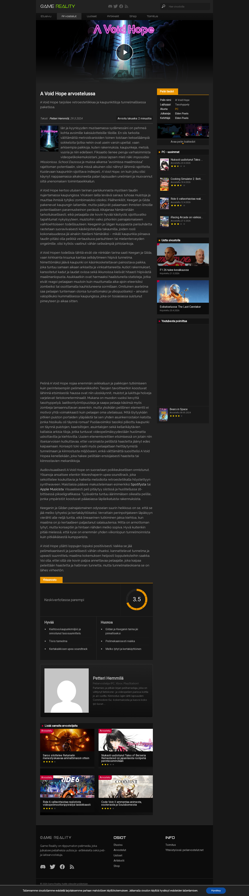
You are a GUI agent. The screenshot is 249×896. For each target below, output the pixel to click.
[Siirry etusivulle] (58, 6)
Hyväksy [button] (216, 890)
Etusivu (46, 16)
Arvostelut (69, 16)
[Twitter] (52, 867)
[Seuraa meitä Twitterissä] (115, 6)
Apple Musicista (52, 489)
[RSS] (72, 867)
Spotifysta (138, 484)
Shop (133, 16)
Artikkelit (113, 16)
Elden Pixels (181, 113)
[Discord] (43, 867)
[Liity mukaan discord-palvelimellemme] (110, 6)
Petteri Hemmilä (59, 118)
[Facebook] (62, 867)
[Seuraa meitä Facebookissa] (121, 6)
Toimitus (152, 16)
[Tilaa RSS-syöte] (126, 6)
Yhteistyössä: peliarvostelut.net (184, 850)
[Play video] (124, 52)
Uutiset (92, 16)
